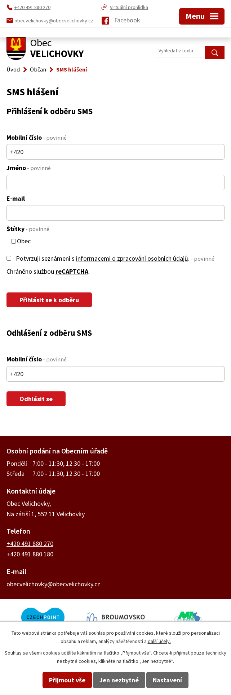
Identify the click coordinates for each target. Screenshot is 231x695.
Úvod (13, 69)
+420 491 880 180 (29, 554)
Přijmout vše (67, 680)
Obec (24, 241)
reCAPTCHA (71, 271)
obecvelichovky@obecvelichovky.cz (53, 584)
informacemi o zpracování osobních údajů (132, 258)
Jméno (28, 168)
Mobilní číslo (36, 137)
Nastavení (167, 680)
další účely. (159, 641)
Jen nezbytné (119, 680)
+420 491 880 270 (29, 543)
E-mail (15, 198)
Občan (38, 69)
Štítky (27, 229)
